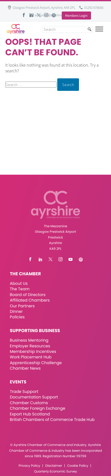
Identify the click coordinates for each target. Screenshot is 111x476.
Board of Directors (28, 295)
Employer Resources (30, 346)
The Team (20, 289)
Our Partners (22, 306)
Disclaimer (53, 466)
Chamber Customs (29, 403)
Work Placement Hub (31, 357)
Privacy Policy (29, 466)
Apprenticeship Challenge (36, 363)
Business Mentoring (29, 340)
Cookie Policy (77, 466)
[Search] (67, 29)
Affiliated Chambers (30, 300)
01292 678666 (94, 7)
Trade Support (24, 391)
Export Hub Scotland (30, 414)
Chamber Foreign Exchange (37, 408)
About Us (19, 283)
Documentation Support (34, 397)
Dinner (16, 311)
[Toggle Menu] (99, 29)
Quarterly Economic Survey (55, 471)
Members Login (76, 15)
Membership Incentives (33, 351)
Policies (17, 317)
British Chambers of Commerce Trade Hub (52, 419)
